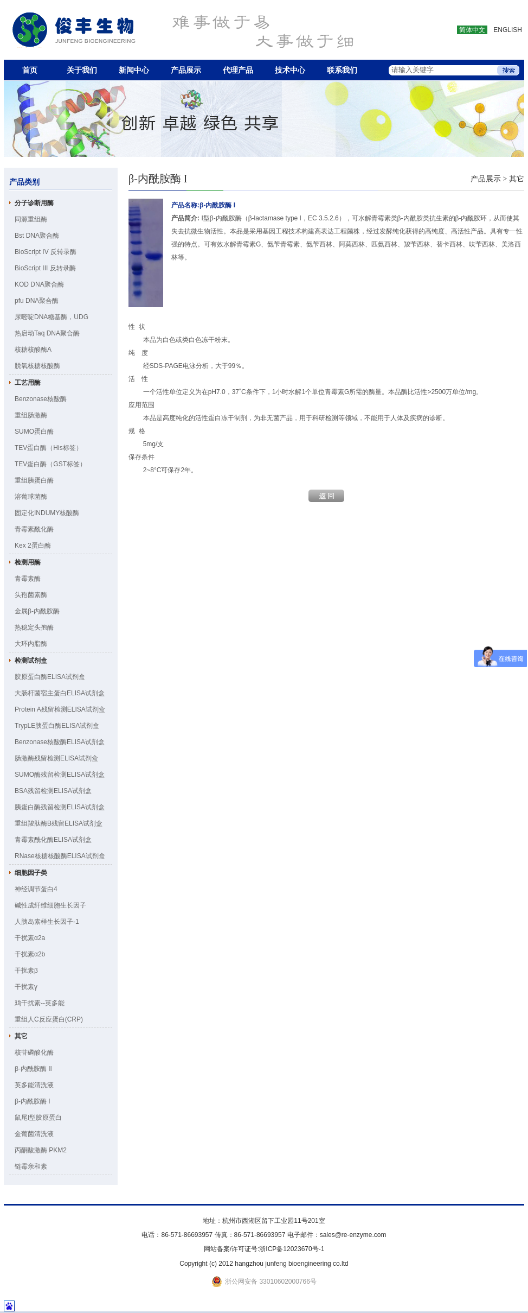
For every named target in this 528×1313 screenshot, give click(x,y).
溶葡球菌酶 (31, 496)
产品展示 (186, 70)
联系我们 (342, 70)
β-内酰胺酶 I (32, 1101)
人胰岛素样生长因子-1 (47, 921)
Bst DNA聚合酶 (37, 235)
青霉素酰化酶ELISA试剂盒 (53, 839)
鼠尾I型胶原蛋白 (38, 1117)
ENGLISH (507, 30)
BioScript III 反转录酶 (45, 268)
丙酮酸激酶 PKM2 (41, 1150)
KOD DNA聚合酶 (39, 284)
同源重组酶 (31, 219)
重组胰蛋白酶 (34, 480)
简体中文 (472, 30)
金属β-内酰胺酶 (37, 611)
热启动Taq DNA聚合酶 (47, 333)
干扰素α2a (30, 938)
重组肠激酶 (31, 415)
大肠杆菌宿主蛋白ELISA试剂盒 (60, 693)
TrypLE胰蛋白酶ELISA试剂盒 (57, 726)
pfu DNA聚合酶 (37, 301)
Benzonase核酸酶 (41, 399)
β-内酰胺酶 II (33, 1069)
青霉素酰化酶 (34, 529)
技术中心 (290, 70)
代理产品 (238, 70)
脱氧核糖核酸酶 (37, 366)
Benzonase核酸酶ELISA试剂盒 (60, 742)
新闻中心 (134, 70)
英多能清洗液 (34, 1085)
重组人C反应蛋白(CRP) (49, 1019)
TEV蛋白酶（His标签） (48, 448)
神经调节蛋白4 (36, 889)
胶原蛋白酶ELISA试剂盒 (50, 677)
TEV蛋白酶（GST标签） (50, 464)
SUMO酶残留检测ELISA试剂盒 (60, 774)
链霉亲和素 (31, 1166)
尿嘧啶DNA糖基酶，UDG (51, 317)
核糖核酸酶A (33, 349)
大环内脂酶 (31, 644)
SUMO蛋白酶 (34, 431)
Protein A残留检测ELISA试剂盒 (60, 709)
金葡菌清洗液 (34, 1134)
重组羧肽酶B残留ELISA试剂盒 (58, 823)
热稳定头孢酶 (34, 627)
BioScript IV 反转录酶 (45, 252)
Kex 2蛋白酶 (33, 545)
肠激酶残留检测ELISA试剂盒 (56, 758)
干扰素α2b (30, 954)
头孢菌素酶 (31, 595)
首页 (29, 70)
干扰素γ (26, 987)
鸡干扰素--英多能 (40, 1003)
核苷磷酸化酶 (34, 1052)
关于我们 (82, 70)
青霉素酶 (28, 578)
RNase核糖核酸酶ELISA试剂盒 (60, 856)
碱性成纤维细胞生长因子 (50, 905)
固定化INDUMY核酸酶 (47, 513)
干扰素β (26, 970)
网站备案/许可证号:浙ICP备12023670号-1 (264, 1249)
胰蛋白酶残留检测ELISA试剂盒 (60, 807)
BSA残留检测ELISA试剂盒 (53, 791)
